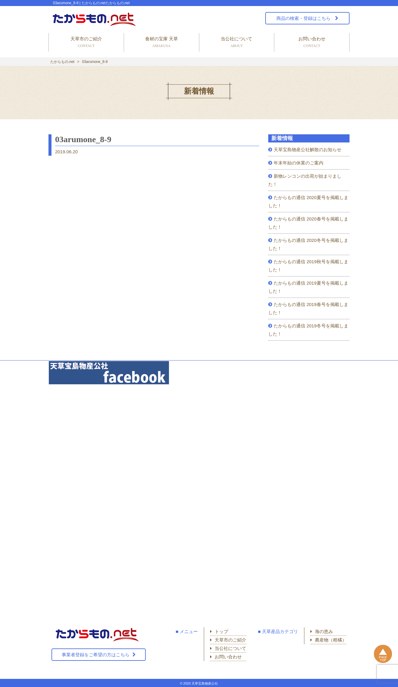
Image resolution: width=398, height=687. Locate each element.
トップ (221, 631)
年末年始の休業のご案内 (298, 162)
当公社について (236, 42)
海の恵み (324, 631)
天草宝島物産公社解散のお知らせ (307, 149)
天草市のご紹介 (86, 42)
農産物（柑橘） (331, 639)
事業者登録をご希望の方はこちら (95, 654)
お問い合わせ (311, 42)
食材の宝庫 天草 (161, 42)
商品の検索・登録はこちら (304, 18)
